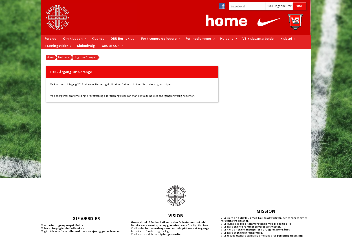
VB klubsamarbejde (258, 38)
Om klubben (74, 38)
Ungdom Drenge (84, 57)
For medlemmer (199, 38)
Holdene (228, 38)
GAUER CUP (112, 46)
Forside (50, 38)
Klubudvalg (86, 46)
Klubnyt (98, 38)
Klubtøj (287, 38)
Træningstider (57, 46)
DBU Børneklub (122, 38)
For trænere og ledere (160, 38)
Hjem (50, 57)
